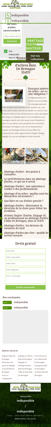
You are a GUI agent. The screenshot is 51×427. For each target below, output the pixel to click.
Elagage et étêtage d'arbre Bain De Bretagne (25, 365)
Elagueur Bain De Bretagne (8, 357)
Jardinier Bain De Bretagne (41, 373)
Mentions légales (25, 419)
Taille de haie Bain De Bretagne (25, 373)
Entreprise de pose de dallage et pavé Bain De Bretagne (8, 367)
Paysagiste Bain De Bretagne (41, 367)
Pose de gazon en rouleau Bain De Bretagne (41, 359)
